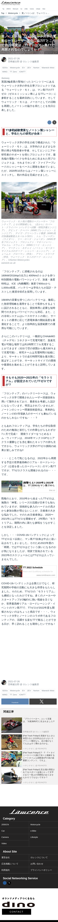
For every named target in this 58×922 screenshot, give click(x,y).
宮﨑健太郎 (13, 61)
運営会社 (5, 857)
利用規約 (5, 870)
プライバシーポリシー (41, 870)
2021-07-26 (14, 58)
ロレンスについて (39, 857)
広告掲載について (9, 864)
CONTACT (17, 911)
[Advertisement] (14, 641)
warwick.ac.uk (51, 53)
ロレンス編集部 (31, 61)
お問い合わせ (36, 864)
